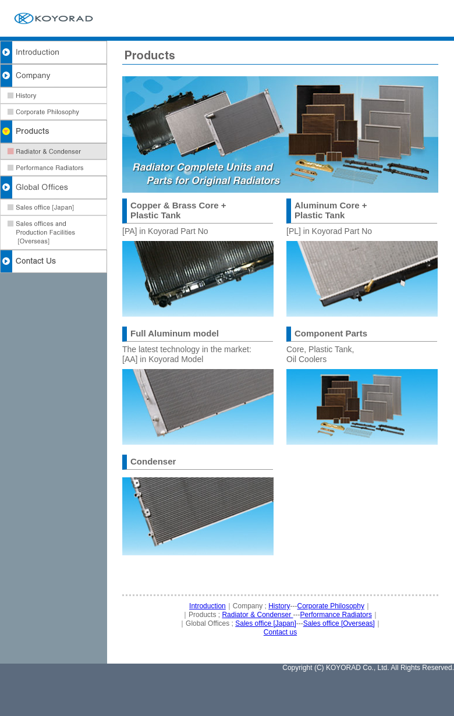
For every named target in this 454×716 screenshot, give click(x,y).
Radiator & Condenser (257, 615)
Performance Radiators (336, 615)
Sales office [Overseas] (339, 623)
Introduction (207, 606)
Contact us (280, 632)
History (279, 606)
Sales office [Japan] (265, 623)
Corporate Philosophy (330, 606)
